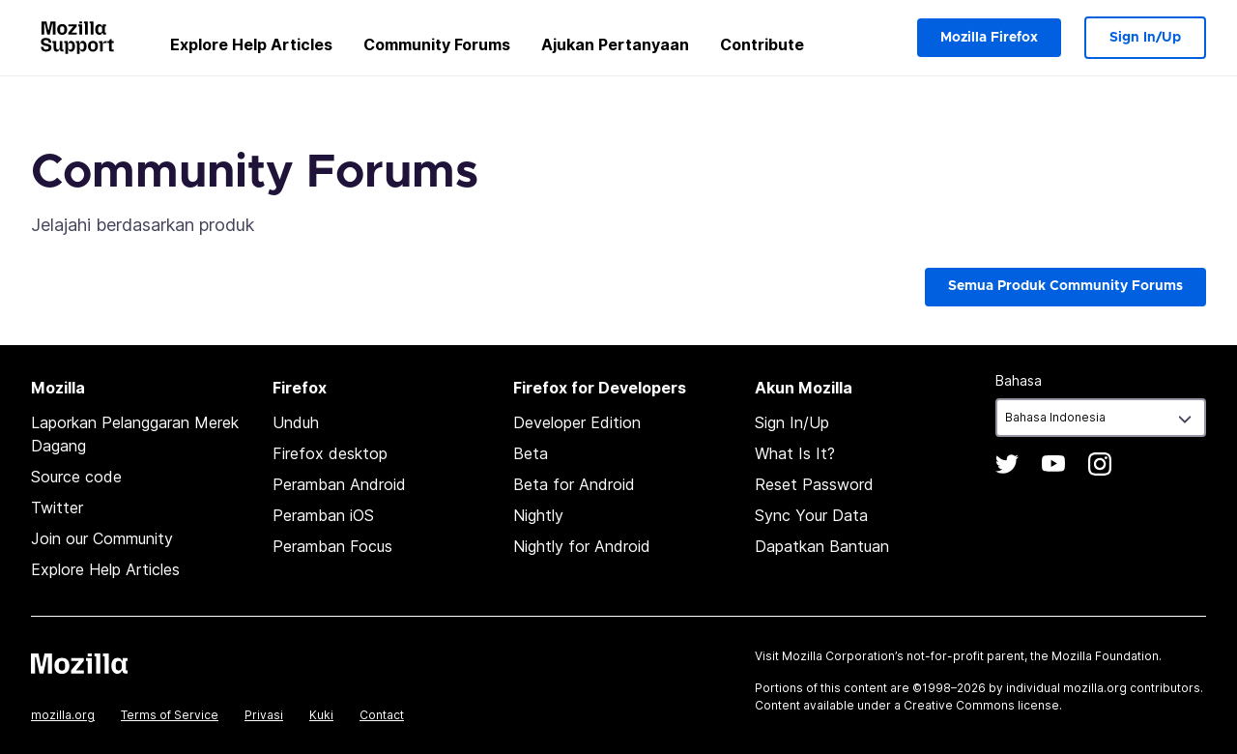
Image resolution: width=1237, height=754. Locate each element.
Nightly (538, 515)
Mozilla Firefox (989, 37)
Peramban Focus (332, 546)
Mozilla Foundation (1105, 656)
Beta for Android (574, 484)
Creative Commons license (981, 705)
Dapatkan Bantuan (822, 546)
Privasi (264, 715)
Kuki (321, 715)
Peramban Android (339, 484)
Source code (76, 476)
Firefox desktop (330, 453)
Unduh (296, 422)
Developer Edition (577, 422)
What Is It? (795, 453)
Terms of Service (169, 715)
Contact (382, 715)
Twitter (57, 507)
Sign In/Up (1145, 37)
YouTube (1053, 464)
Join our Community (102, 538)
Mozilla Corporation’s (843, 656)
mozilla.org (63, 715)
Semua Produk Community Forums (1065, 286)
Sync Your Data (811, 515)
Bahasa (1018, 380)
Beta (530, 453)
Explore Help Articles (251, 44)
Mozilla (79, 663)
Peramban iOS (323, 515)
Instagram (1099, 464)
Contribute (762, 44)
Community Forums (436, 44)
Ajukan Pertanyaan (615, 44)
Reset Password (814, 484)
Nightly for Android (581, 546)
